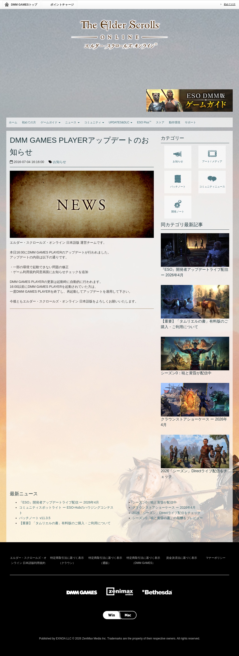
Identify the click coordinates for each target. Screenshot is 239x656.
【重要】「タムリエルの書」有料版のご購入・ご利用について (65, 523)
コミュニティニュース (212, 180)
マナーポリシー (215, 557)
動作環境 (174, 122)
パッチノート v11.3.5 (34, 518)
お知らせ (59, 162)
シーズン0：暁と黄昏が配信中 (154, 502)
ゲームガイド (50, 122)
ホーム (13, 122)
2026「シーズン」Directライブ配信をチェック (166, 513)
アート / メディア (212, 155)
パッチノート (178, 180)
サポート (190, 122)
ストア (160, 122)
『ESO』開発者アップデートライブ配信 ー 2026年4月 (59, 502)
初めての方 (229, 4)
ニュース (72, 122)
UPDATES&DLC (120, 122)
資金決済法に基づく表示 (181, 557)
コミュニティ (94, 122)
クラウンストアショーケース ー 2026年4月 (164, 507)
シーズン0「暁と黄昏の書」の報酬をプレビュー (167, 518)
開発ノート (177, 205)
